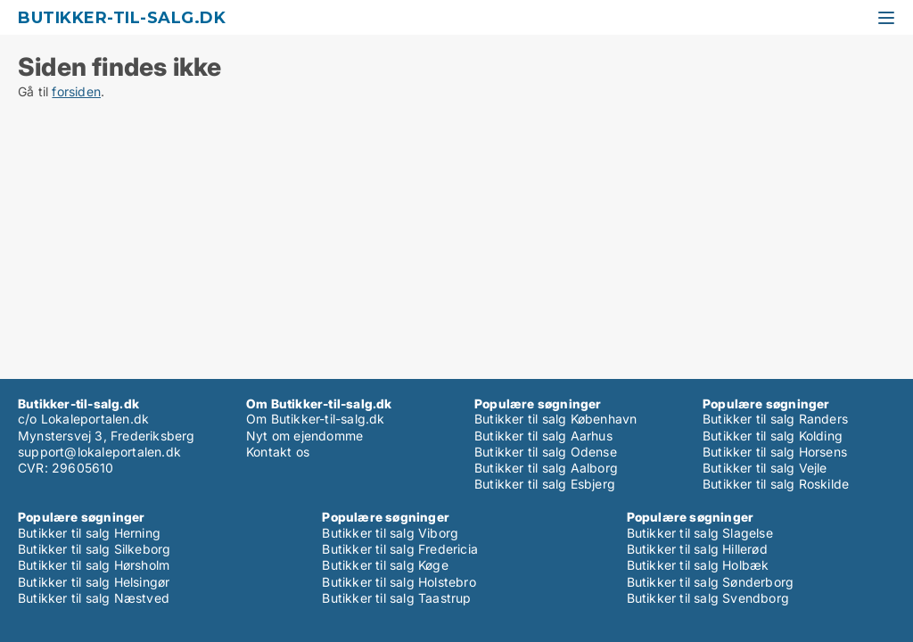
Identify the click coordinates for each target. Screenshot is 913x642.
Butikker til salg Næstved (93, 597)
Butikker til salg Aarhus (543, 435)
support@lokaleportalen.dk (99, 451)
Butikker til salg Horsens (775, 451)
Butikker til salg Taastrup (396, 597)
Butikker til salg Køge (385, 564)
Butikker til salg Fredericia (400, 548)
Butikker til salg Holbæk (698, 564)
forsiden (76, 91)
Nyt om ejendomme (304, 435)
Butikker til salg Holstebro (398, 581)
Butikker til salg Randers (775, 418)
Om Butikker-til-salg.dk (315, 418)
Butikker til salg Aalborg (546, 467)
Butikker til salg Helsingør (93, 581)
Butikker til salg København (555, 418)
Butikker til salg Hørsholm (93, 564)
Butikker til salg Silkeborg (94, 548)
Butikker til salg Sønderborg (710, 581)
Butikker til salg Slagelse (700, 532)
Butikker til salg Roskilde (776, 483)
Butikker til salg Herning (89, 532)
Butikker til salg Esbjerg (544, 483)
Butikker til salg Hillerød (697, 548)
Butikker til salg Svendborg (708, 597)
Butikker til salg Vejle (765, 467)
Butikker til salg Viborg (390, 532)
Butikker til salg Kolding (773, 435)
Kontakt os (277, 451)
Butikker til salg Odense (545, 451)
